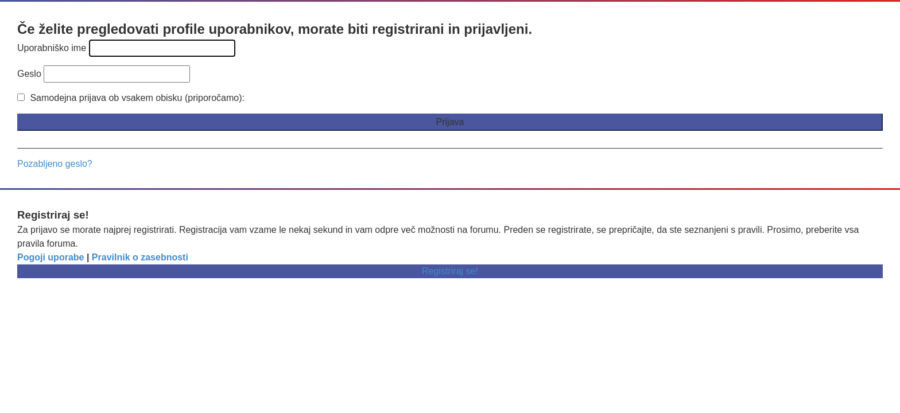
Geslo (29, 74)
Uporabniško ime (51, 48)
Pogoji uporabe (50, 257)
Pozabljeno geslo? (54, 164)
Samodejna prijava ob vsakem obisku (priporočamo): (131, 98)
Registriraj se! (450, 271)
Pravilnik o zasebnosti (140, 257)
